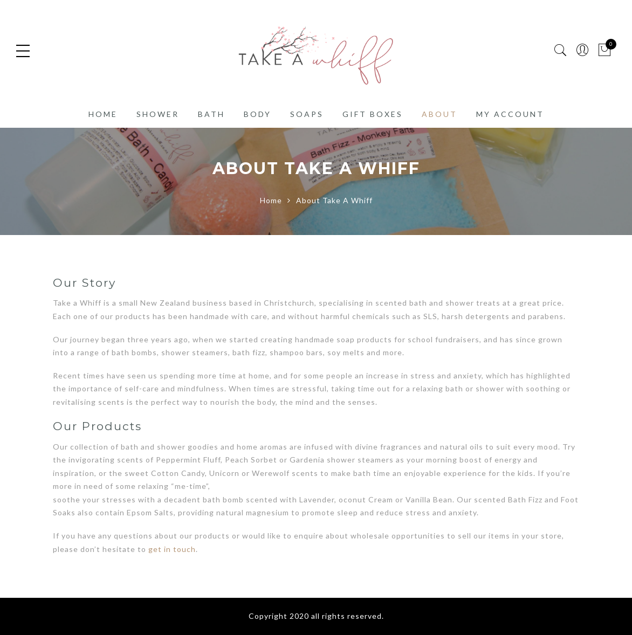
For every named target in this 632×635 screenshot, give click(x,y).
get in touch (172, 549)
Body (257, 114)
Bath (211, 114)
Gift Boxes (372, 114)
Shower (157, 114)
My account (510, 114)
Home (103, 114)
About (439, 114)
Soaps (307, 114)
